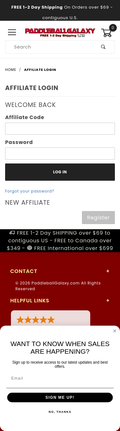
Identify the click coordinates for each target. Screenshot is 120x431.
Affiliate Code (24, 117)
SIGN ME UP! (60, 398)
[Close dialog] (115, 331)
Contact (23, 271)
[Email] (60, 378)
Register (98, 217)
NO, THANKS (60, 412)
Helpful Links (29, 300)
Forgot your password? (29, 191)
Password (19, 142)
